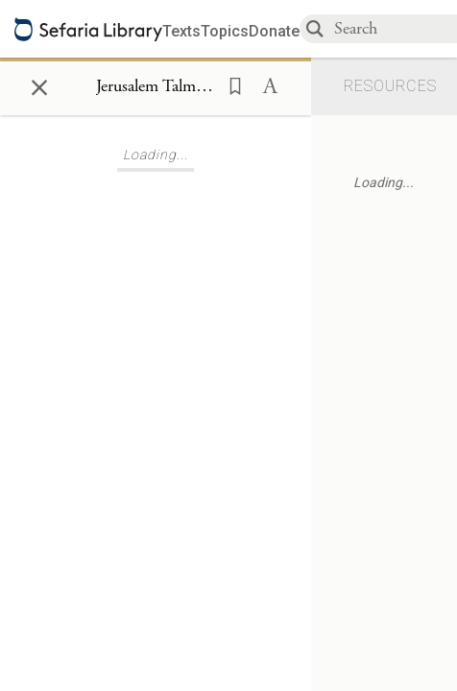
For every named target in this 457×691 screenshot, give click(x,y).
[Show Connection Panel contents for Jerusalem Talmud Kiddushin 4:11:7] (155, 87)
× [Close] (39, 84)
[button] (229, 84)
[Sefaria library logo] (88, 29)
